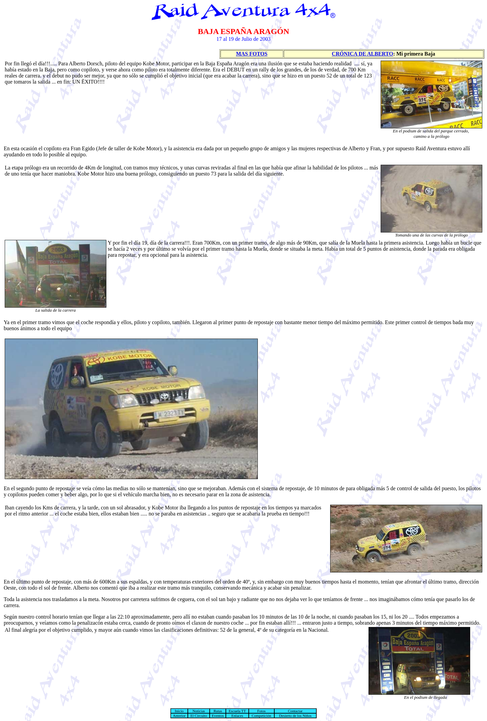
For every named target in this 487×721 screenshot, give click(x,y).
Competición (261, 716)
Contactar (295, 711)
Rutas (217, 711)
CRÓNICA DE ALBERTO (362, 54)
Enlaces (237, 716)
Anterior (179, 716)
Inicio (179, 711)
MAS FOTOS (252, 54)
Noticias (199, 711)
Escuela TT (237, 711)
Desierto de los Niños (295, 716)
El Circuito (198, 716)
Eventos (218, 716)
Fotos (261, 711)
